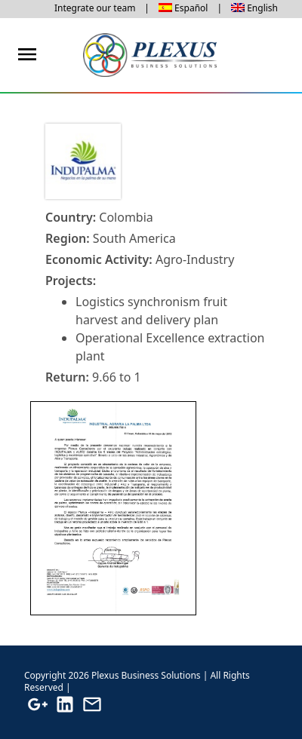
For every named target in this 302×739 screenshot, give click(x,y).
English (262, 8)
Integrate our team (94, 8)
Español (191, 8)
